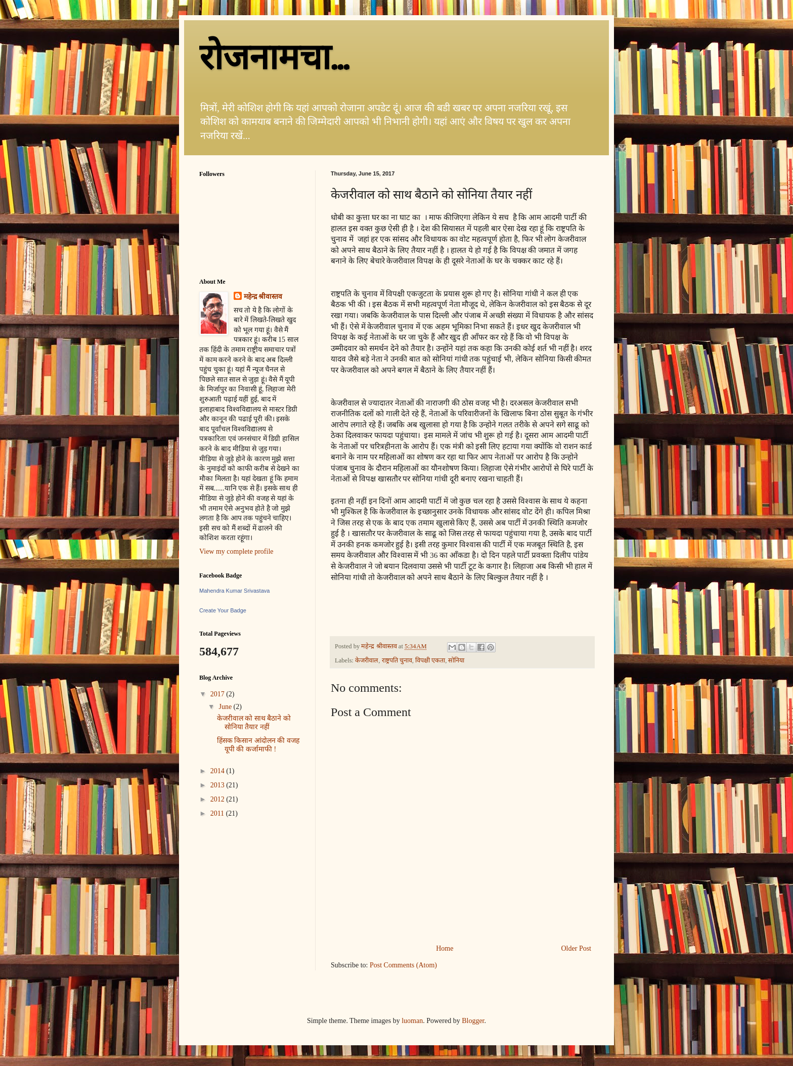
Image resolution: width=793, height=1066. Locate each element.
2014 (218, 771)
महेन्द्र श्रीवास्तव (263, 296)
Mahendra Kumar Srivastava (234, 591)
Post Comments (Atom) (403, 965)
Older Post (576, 948)
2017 (218, 694)
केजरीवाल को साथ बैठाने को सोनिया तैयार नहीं (254, 723)
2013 (218, 785)
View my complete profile (236, 551)
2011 (218, 813)
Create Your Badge (222, 610)
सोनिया (456, 660)
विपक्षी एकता (430, 660)
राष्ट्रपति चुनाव (397, 660)
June (225, 706)
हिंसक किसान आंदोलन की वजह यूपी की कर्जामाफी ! (258, 745)
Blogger (473, 1021)
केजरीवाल (366, 660)
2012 (218, 799)
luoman (412, 1021)
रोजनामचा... (274, 57)
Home (444, 948)
